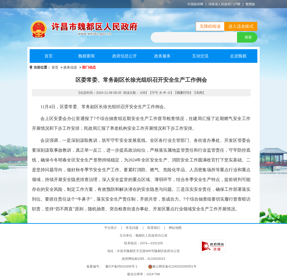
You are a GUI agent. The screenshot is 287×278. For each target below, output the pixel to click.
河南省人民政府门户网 (224, 4)
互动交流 (200, 56)
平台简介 (110, 228)
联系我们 (153, 228)
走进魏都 (238, 56)
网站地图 (175, 228)
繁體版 (250, 4)
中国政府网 (195, 4)
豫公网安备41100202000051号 (172, 266)
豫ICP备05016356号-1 (121, 266)
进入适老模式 (240, 26)
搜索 (248, 37)
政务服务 (162, 56)
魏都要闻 (86, 56)
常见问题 (132, 228)
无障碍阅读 (210, 26)
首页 (48, 56)
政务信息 (70, 67)
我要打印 (183, 92)
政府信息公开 (124, 56)
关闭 (199, 92)
